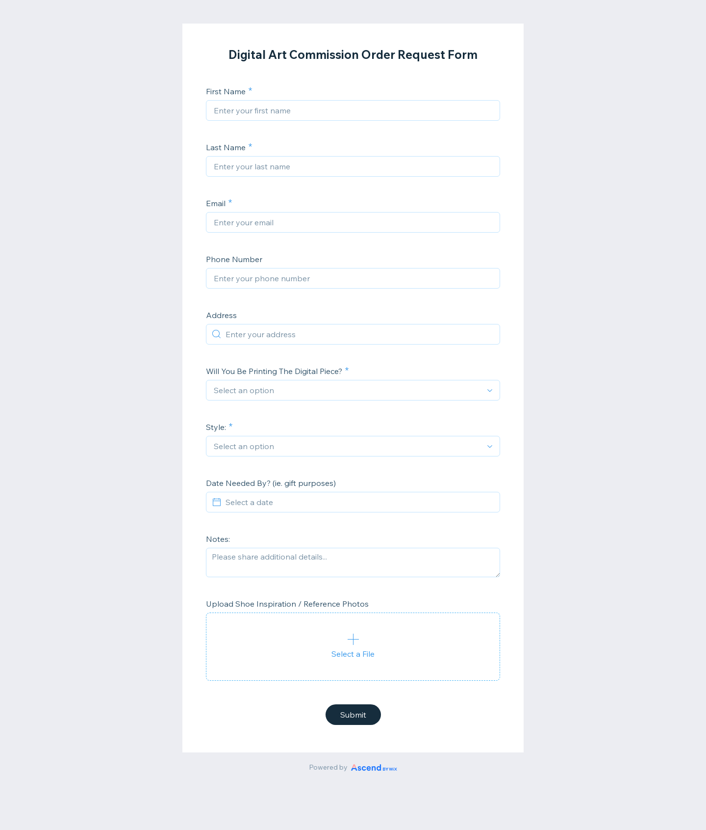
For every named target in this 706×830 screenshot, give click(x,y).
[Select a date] (359, 502)
